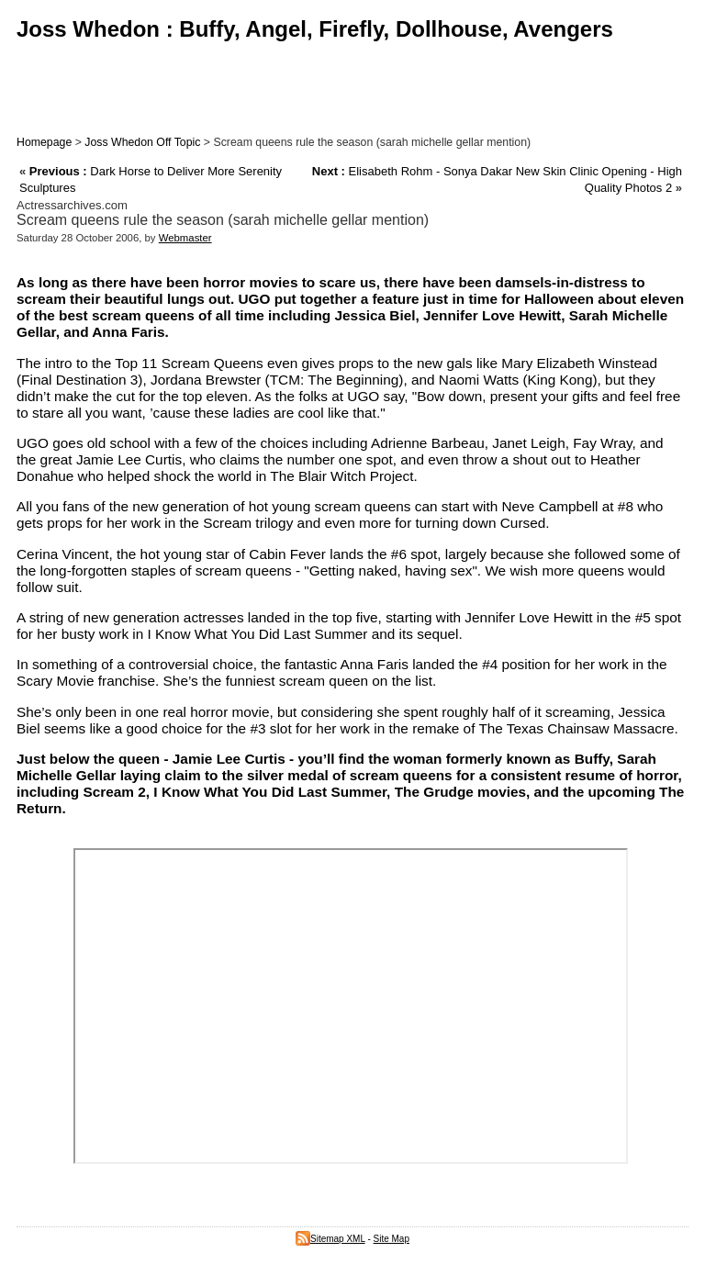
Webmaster (185, 237)
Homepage (44, 142)
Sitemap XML (330, 1239)
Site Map (391, 1239)
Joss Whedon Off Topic (142, 142)
